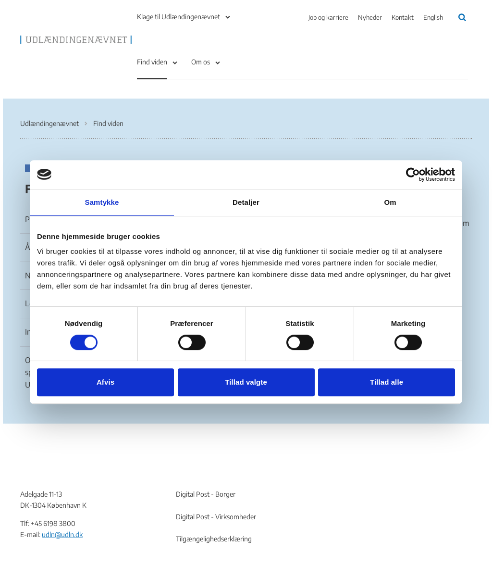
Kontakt (403, 17)
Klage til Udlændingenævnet (178, 17)
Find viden (152, 62)
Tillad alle (386, 382)
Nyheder (370, 17)
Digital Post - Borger (205, 494)
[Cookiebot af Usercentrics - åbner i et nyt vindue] (413, 174)
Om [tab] (390, 202)
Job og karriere (328, 17)
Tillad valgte (246, 382)
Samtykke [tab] (102, 202)
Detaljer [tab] (246, 202)
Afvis (105, 382)
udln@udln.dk (62, 534)
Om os (200, 62)
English (433, 17)
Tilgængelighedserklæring (214, 539)
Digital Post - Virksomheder (216, 517)
